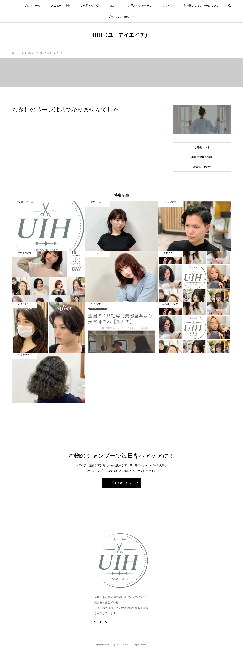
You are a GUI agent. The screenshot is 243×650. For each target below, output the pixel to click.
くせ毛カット (202, 147)
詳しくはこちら (121, 482)
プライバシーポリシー (121, 16)
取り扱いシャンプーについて (201, 5)
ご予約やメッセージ (140, 5)
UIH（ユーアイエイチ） (121, 35)
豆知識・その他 (202, 166)
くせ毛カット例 (89, 5)
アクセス (168, 5)
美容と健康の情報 (202, 157)
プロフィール (32, 5)
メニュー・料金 (60, 5)
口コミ (113, 5)
